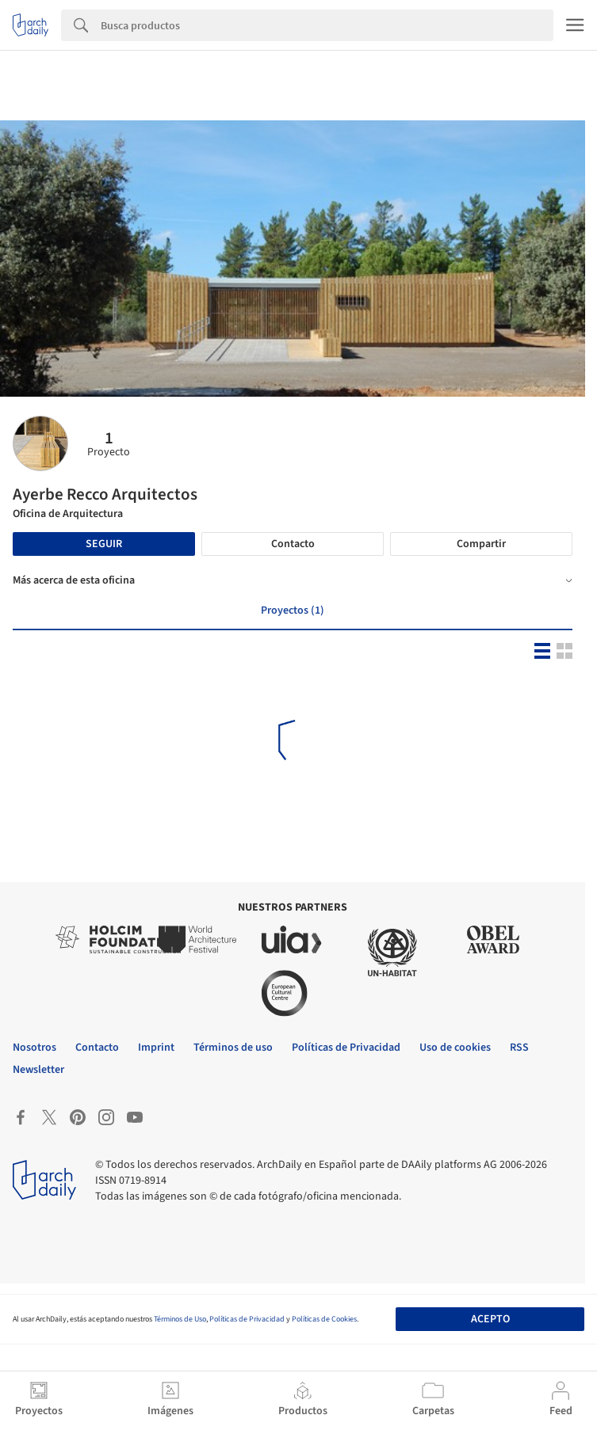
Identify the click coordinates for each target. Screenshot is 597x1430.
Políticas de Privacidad (247, 1319)
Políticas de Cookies (324, 1319)
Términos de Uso (180, 1319)
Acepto (490, 1319)
